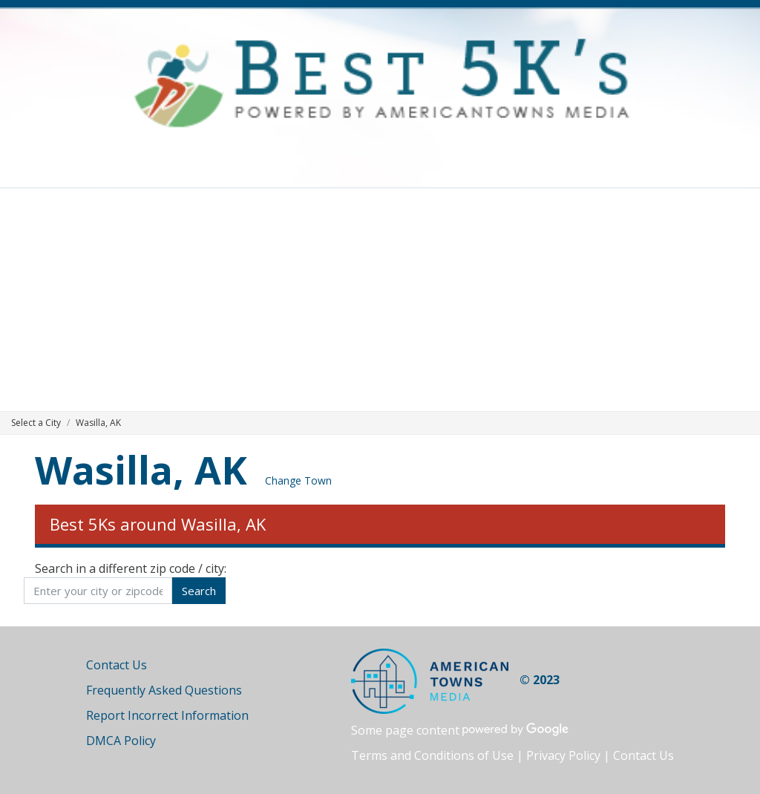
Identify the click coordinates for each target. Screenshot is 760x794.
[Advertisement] (380, 300)
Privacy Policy (563, 755)
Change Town (298, 480)
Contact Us (116, 665)
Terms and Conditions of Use (432, 755)
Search (199, 590)
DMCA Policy (121, 740)
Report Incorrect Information (167, 715)
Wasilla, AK (141, 469)
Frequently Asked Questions (164, 690)
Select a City (36, 422)
